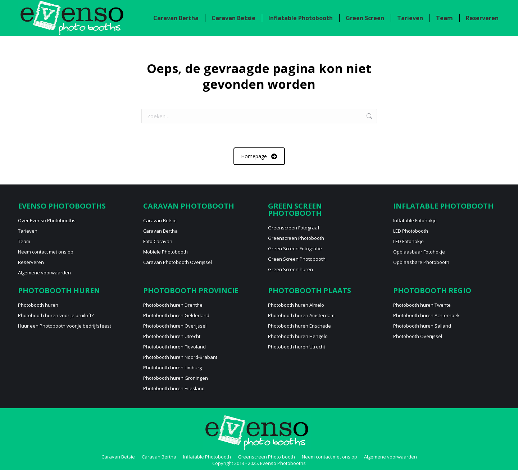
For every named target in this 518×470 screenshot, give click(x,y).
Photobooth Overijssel (417, 336)
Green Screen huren (290, 269)
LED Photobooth (410, 231)
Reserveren (31, 262)
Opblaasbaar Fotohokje (419, 251)
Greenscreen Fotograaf (293, 227)
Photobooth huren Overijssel (174, 326)
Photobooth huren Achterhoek (426, 315)
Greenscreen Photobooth (296, 238)
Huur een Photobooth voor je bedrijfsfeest (64, 326)
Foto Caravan (157, 241)
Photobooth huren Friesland (174, 388)
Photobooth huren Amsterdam (301, 315)
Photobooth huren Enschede (299, 326)
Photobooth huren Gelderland (176, 315)
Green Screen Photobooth (297, 259)
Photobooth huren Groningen (175, 378)
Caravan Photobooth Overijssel (177, 262)
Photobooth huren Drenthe (173, 305)
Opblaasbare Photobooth (421, 262)
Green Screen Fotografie (295, 248)
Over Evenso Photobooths (47, 220)
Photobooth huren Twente (422, 305)
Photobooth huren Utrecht (171, 336)
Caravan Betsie (160, 220)
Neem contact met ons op (460, 6)
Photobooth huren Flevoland (174, 346)
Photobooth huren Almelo (296, 305)
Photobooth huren (38, 305)
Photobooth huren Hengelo (298, 336)
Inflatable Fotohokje (415, 220)
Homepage (259, 156)
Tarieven (27, 231)
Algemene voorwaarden (44, 272)
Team (24, 241)
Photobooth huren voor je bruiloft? (56, 315)
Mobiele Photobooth (165, 251)
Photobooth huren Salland (422, 326)
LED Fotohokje (408, 241)
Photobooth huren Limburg (172, 367)
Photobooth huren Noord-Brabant (180, 357)
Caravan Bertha (160, 231)
